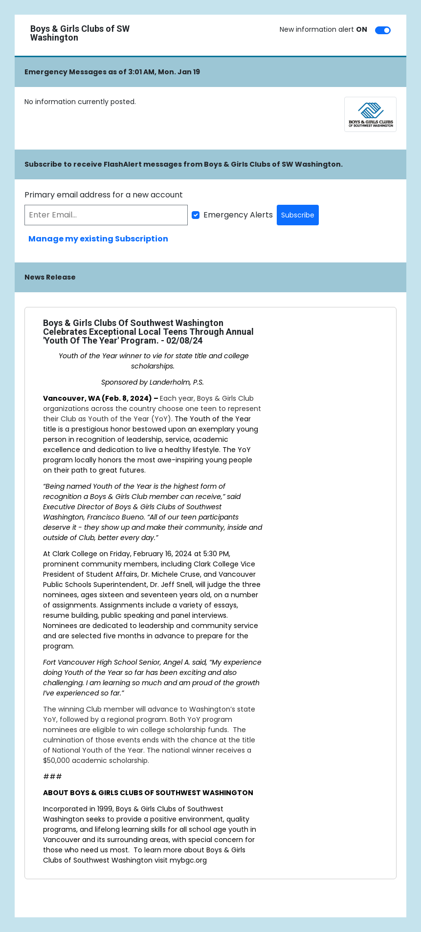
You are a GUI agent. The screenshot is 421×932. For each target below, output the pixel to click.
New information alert (323, 29)
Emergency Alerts (238, 214)
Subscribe (297, 215)
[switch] (383, 30)
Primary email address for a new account (103, 194)
